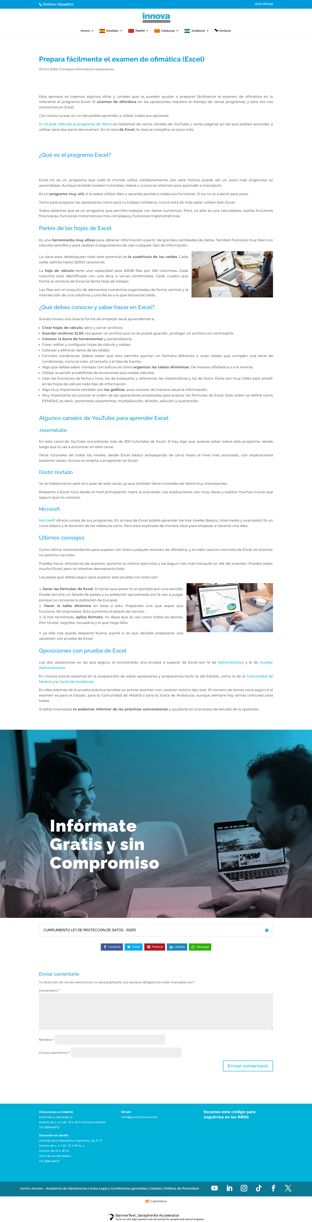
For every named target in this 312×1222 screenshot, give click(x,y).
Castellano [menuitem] (158, 1183)
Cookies (156, 1171)
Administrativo (231, 662)
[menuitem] (156, 1183)
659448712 (66, 4)
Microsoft (47, 520)
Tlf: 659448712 (49, 1127)
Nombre (46, 1040)
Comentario (49, 990)
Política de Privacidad (181, 1171)
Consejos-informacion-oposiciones (87, 69)
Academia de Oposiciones (66, 1171)
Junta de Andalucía (76, 682)
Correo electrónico (54, 1053)
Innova (85, 30)
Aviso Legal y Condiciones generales (118, 1171)
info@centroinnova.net (139, 1117)
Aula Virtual (264, 4)
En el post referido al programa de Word (75, 124)
